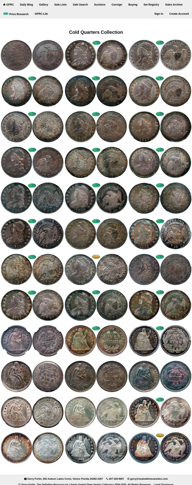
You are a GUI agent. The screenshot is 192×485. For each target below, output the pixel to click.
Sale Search (80, 4)
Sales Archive (173, 4)
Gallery (43, 4)
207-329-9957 (116, 478)
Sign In (158, 13)
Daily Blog (26, 4)
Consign (117, 4)
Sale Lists (60, 4)
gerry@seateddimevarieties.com (149, 478)
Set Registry (151, 4)
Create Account (179, 13)
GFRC (8, 4)
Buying (132, 4)
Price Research (16, 14)
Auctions (99, 4)
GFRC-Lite (41, 13)
